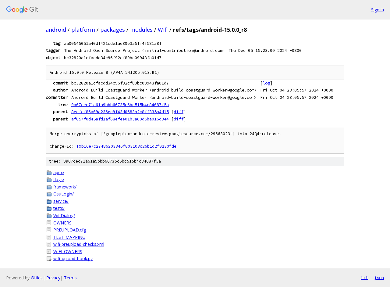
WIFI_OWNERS (67, 251)
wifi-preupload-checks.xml (78, 244)
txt (364, 277)
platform (83, 29)
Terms (70, 278)
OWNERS (62, 223)
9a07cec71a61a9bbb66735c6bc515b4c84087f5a (120, 104)
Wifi (163, 29)
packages (112, 29)
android (56, 29)
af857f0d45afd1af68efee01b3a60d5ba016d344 (120, 119)
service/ (61, 201)
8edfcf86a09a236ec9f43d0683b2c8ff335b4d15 (120, 111)
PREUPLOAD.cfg (69, 230)
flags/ (58, 179)
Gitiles (37, 278)
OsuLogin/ (63, 194)
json (379, 277)
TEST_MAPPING (69, 237)
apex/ (58, 172)
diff (178, 111)
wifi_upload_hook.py (73, 258)
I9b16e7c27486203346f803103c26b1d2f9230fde (126, 146)
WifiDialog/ (64, 215)
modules (141, 29)
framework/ (64, 187)
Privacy (53, 278)
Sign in (377, 10)
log (266, 83)
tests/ (59, 208)
